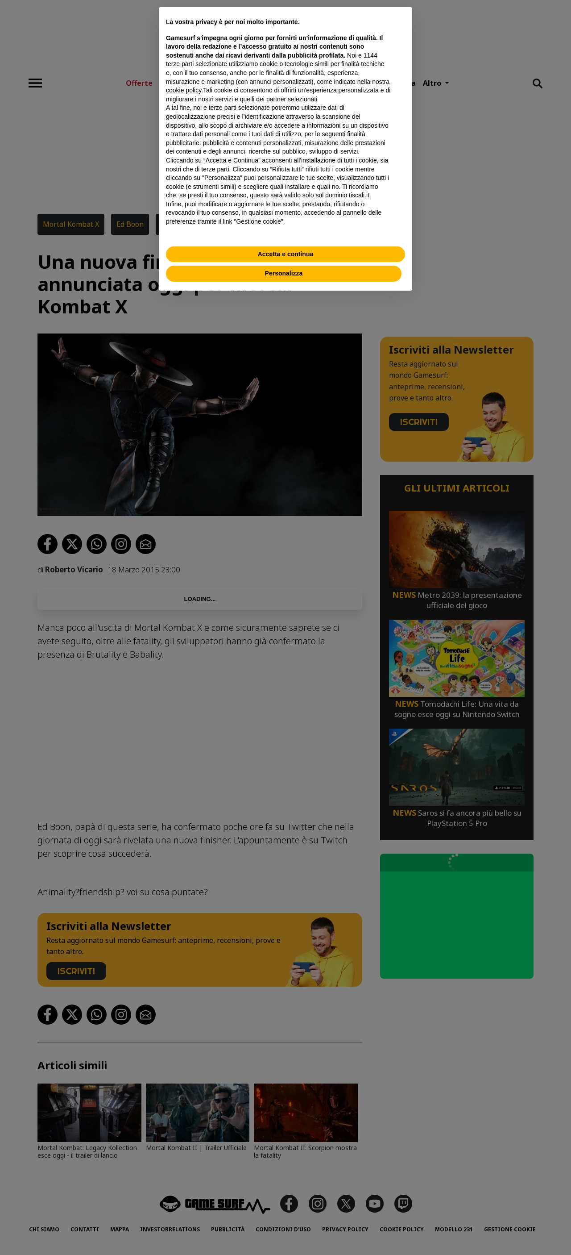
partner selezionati (291, 99)
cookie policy (183, 90)
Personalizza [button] (284, 273)
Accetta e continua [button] (285, 254)
